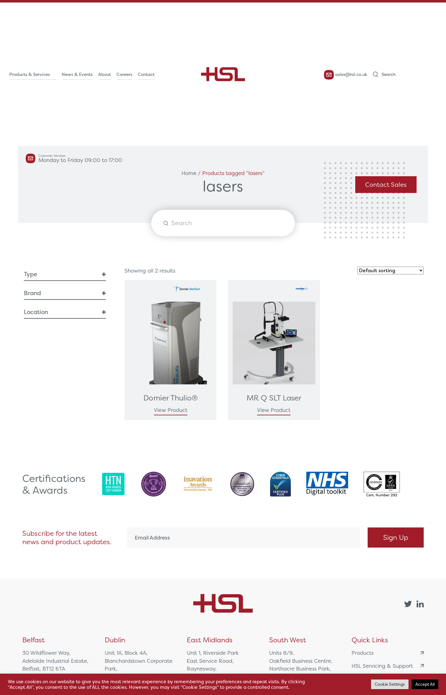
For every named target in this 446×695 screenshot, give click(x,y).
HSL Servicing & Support (388, 665)
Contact (146, 74)
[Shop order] (390, 270)
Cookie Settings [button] (390, 684)
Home (188, 173)
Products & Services (29, 74)
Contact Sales (386, 184)
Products (388, 652)
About (104, 74)
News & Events (77, 74)
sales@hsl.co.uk (345, 75)
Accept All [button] (425, 684)
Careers (124, 74)
